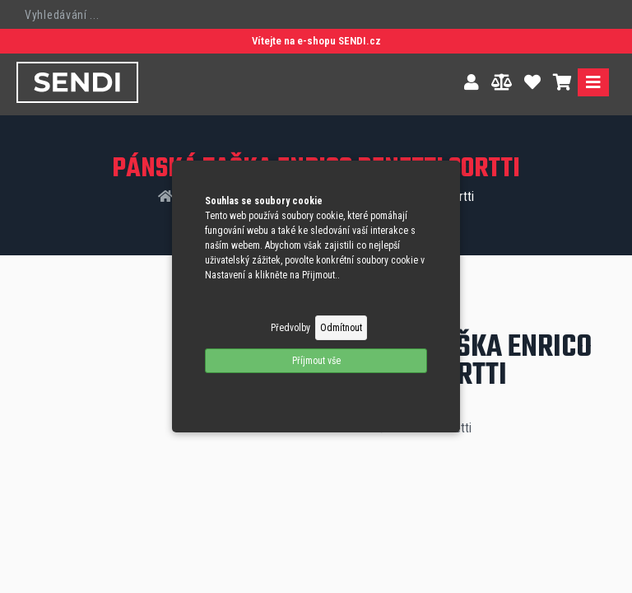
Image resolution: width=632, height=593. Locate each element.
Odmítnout (341, 328)
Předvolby (290, 328)
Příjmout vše (316, 361)
